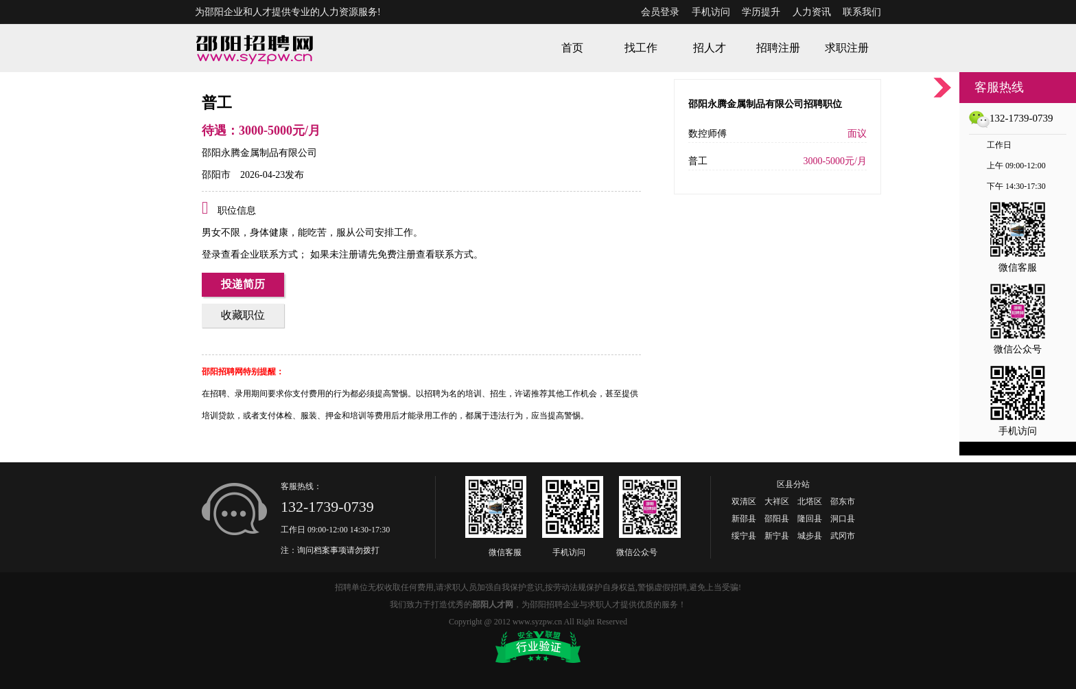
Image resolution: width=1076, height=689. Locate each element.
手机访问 (711, 12)
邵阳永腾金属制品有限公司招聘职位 (765, 104)
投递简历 (243, 284)
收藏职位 (243, 315)
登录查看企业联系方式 (250, 254)
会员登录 (660, 12)
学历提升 (761, 12)
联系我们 (862, 12)
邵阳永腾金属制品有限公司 (259, 153)
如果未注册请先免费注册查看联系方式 (390, 254)
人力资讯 (812, 12)
